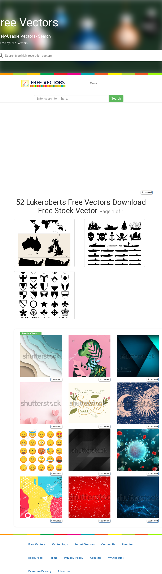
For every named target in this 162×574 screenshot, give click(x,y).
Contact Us (108, 544)
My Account (115, 557)
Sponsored (147, 192)
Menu (93, 83)
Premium (128, 544)
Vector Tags (60, 544)
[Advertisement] (43, 146)
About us (95, 557)
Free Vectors (36, 544)
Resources (35, 557)
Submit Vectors (84, 544)
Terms (53, 557)
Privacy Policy (73, 557)
